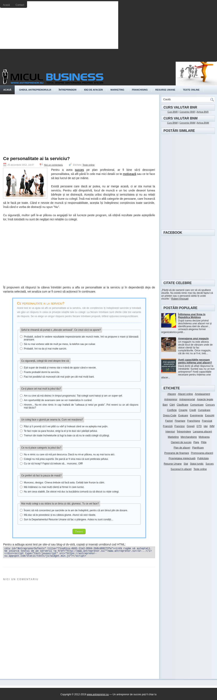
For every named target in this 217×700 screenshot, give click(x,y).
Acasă (6, 5)
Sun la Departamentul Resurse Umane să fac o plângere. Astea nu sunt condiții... (66, 519)
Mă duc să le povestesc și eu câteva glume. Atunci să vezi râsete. (58, 514)
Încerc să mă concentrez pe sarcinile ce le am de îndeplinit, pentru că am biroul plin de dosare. (74, 510)
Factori (169, 420)
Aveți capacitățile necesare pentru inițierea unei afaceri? (195, 361)
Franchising (140, 90)
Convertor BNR (187, 112)
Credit (192, 410)
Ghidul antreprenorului (35, 90)
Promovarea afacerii (202, 453)
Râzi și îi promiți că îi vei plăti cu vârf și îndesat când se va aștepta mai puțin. (64, 426)
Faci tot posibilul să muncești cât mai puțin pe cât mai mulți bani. (57, 376)
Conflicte (172, 410)
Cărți (172, 404)
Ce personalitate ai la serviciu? (36, 158)
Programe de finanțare (176, 453)
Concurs (210, 404)
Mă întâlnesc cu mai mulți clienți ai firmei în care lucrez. (52, 487)
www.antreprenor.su (98, 694)
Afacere (171, 394)
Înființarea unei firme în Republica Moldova (191, 316)
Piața (196, 442)
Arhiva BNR (203, 112)
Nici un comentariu (53, 165)
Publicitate (203, 458)
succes (79, 169)
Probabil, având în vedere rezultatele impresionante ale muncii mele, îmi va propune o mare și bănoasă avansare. (79, 338)
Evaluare (183, 415)
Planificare (198, 447)
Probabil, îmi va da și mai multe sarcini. (43, 348)
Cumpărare (204, 410)
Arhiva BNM (203, 123)
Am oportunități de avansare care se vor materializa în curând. (56, 400)
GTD (199, 426)
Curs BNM (172, 123)
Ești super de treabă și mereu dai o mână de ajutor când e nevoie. (58, 367)
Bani (165, 404)
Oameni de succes (181, 442)
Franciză (168, 426)
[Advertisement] (167, 32)
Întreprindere (184, 431)
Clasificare (182, 404)
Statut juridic (197, 463)
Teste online (191, 90)
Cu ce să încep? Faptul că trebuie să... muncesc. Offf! (51, 463)
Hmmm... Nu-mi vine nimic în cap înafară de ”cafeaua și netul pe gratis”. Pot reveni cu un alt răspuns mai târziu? (79, 406)
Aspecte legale (205, 399)
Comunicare (197, 404)
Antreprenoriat (187, 399)
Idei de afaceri (93, 90)
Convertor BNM (187, 123)
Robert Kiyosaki (179, 298)
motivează (129, 174)
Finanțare (180, 420)
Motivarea (204, 437)
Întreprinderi (67, 90)
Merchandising (189, 437)
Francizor (179, 426)
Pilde (203, 442)
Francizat (207, 420)
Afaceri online (185, 394)
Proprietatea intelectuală (182, 458)
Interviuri (170, 431)
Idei (205, 426)
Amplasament (202, 394)
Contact (20, 5)
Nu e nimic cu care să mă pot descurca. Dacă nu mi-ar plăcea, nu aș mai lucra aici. (67, 454)
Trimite (79, 531)
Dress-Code (169, 415)
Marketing (117, 90)
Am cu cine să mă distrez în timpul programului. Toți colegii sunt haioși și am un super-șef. (71, 395)
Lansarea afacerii (202, 431)
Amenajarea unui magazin (193, 338)
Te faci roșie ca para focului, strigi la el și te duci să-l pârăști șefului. (59, 431)
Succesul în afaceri (181, 469)
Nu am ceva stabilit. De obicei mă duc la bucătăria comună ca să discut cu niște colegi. (69, 491)
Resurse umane (165, 90)
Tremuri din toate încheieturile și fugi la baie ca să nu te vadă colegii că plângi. (65, 435)
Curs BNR (173, 112)
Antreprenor (170, 399)
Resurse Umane (173, 463)
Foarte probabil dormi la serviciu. (40, 372)
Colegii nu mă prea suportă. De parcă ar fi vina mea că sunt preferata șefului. (64, 459)
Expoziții (209, 415)
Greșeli (190, 426)
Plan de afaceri (182, 447)
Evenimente (196, 415)
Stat (186, 463)
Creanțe (183, 410)
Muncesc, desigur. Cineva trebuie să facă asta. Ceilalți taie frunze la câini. (62, 482)
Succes (209, 463)
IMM (212, 426)
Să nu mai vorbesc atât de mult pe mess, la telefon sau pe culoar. (58, 344)
